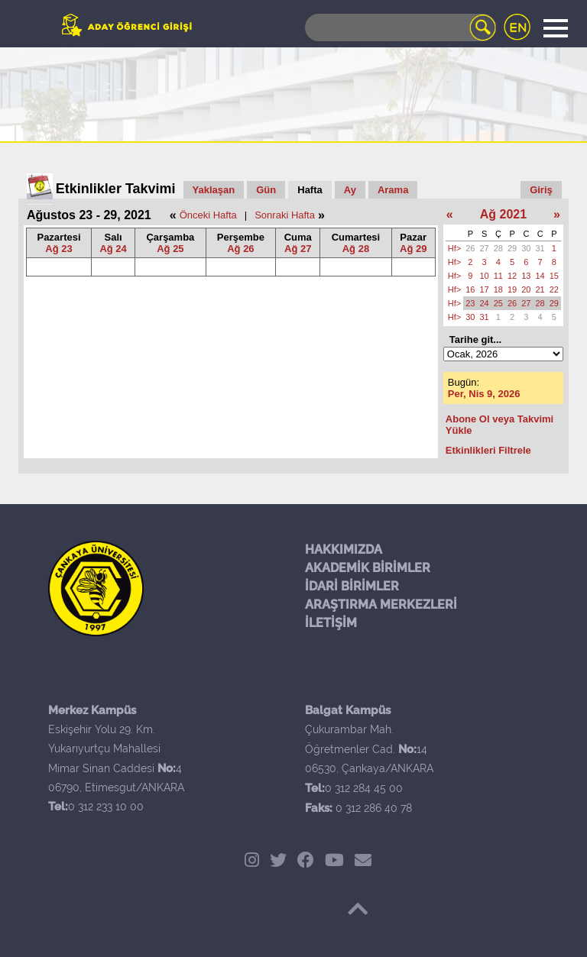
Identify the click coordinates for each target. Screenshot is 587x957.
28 (498, 248)
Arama (393, 190)
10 (484, 275)
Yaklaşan (214, 190)
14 (540, 275)
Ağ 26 (240, 248)
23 (470, 303)
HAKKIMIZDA (343, 549)
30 (525, 248)
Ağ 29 (413, 248)
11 (498, 275)
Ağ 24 (112, 248)
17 (484, 289)
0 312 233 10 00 (106, 806)
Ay (350, 190)
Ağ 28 (355, 248)
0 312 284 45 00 (364, 788)
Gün (266, 190)
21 (540, 289)
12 (512, 275)
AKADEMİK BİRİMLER (367, 568)
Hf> (454, 248)
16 (470, 289)
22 (554, 289)
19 (512, 289)
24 (484, 303)
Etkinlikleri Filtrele (488, 450)
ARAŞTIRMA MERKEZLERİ (381, 604)
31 (540, 248)
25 (498, 303)
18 (498, 289)
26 (470, 248)
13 (525, 275)
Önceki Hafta (208, 215)
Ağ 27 (297, 248)
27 (484, 248)
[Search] (400, 27)
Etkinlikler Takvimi (116, 188)
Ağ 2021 (503, 214)
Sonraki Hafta (285, 215)
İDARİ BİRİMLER (352, 586)
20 (525, 289)
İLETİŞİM (331, 623)
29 (512, 248)
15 (554, 275)
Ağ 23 (58, 248)
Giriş (541, 190)
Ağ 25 (170, 248)
